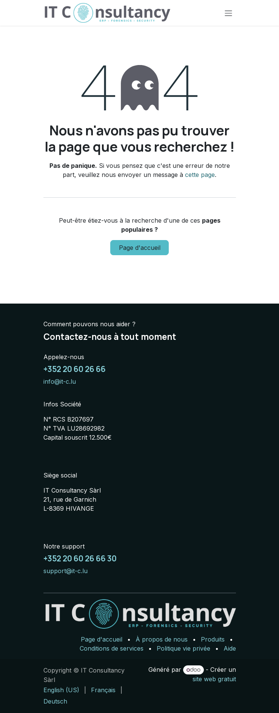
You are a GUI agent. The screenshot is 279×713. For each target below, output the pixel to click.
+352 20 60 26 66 (74, 369)
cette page (200, 174)
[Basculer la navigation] (228, 13)
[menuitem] (61, 690)
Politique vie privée (183, 648)
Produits (213, 639)
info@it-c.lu (59, 381)
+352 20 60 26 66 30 (80, 558)
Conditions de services (111, 648)
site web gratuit (214, 679)
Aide (230, 648)
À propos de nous (162, 639)
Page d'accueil (139, 247)
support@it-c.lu (65, 571)
